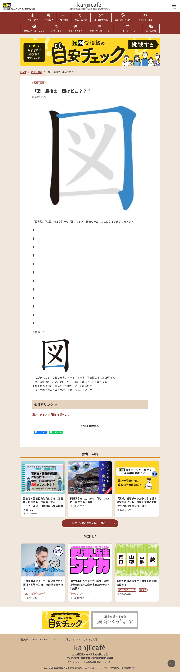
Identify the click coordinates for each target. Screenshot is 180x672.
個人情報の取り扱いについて (97, 662)
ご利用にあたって (72, 639)
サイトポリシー (74, 662)
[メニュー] (174, 6)
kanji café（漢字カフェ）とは (46, 639)
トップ (23, 72)
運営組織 (24, 639)
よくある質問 (90, 639)
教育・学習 (36, 72)
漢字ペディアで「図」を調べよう (51, 414)
